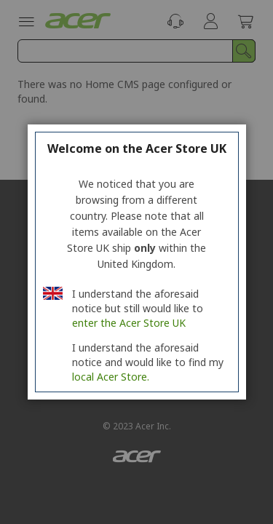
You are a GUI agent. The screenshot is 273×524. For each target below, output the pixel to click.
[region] (136, 262)
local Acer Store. (110, 377)
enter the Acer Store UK (129, 323)
